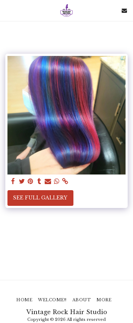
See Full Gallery (40, 197)
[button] (8, 10)
